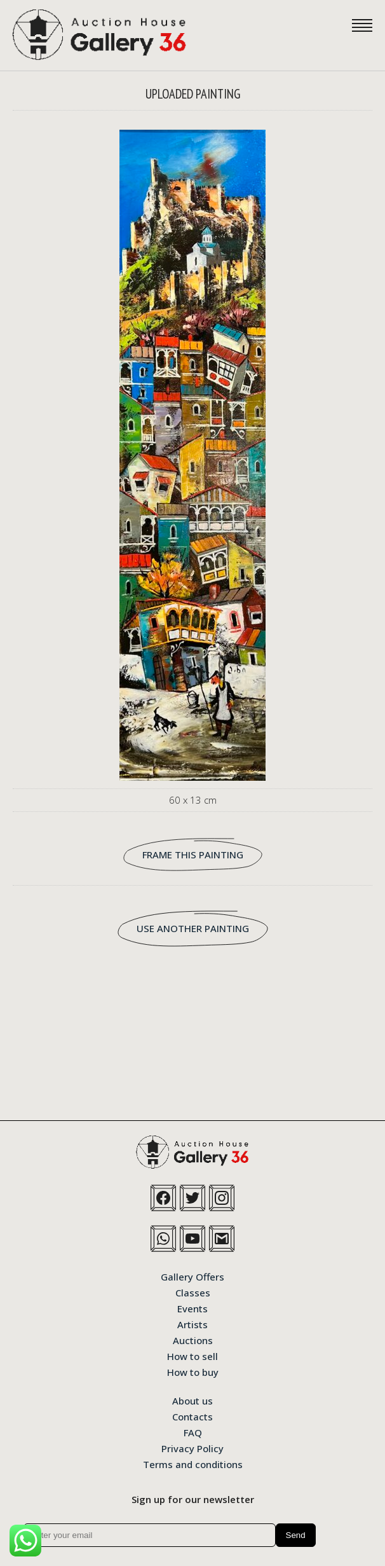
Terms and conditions (193, 1463)
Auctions (193, 1339)
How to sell (192, 1355)
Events (192, 1308)
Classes (192, 1292)
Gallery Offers (192, 1276)
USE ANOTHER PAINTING (193, 928)
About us (192, 1400)
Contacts (192, 1416)
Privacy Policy (192, 1447)
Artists (192, 1323)
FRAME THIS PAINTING (192, 854)
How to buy (193, 1371)
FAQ (193, 1432)
